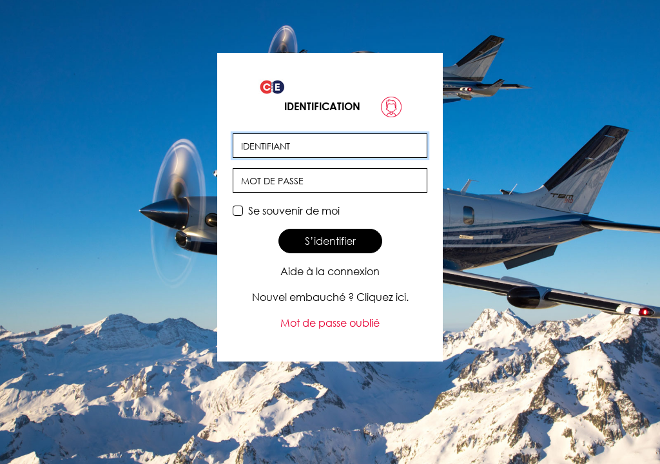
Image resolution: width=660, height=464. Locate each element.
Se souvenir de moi (294, 210)
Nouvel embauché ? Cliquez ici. (330, 297)
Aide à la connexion (330, 271)
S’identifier (330, 241)
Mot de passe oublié (330, 322)
